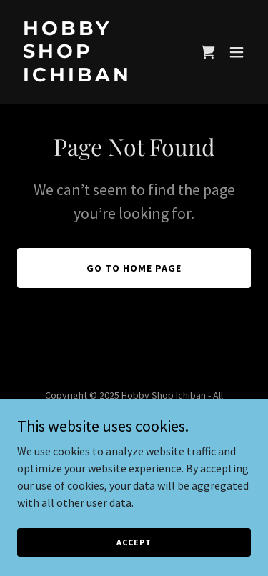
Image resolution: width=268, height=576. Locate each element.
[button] (236, 52)
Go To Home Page (134, 268)
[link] (99, 77)
